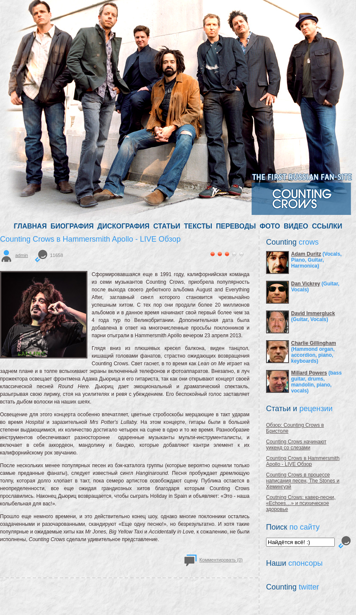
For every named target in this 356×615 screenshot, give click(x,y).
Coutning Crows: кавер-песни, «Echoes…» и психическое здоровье (301, 503)
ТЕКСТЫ (198, 226)
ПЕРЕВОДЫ (236, 226)
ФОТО (270, 226)
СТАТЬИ (166, 226)
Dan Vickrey (305, 284)
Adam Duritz (306, 254)
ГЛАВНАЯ (30, 226)
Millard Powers (309, 373)
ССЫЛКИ (327, 226)
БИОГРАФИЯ (72, 226)
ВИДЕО (296, 226)
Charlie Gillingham (313, 343)
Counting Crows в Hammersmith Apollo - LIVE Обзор (302, 461)
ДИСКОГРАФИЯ (124, 226)
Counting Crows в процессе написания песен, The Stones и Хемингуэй (302, 481)
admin (21, 255)
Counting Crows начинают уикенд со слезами (296, 445)
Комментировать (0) (221, 559)
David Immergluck (313, 313)
